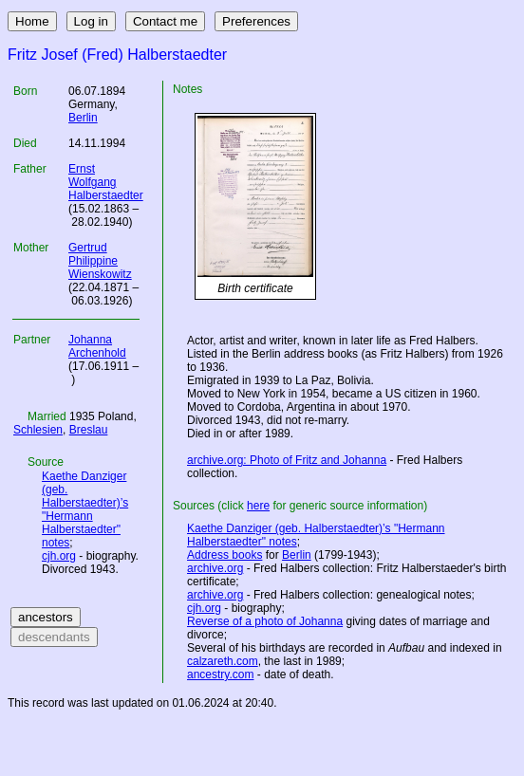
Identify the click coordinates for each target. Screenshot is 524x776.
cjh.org (59, 556)
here (258, 505)
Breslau (88, 429)
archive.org (215, 568)
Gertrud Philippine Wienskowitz (100, 261)
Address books (224, 555)
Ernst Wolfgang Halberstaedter (105, 182)
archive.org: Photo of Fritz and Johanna (286, 460)
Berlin (83, 117)
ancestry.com (220, 674)
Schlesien (38, 429)
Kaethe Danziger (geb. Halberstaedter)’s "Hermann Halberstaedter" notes (85, 509)
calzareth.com (222, 661)
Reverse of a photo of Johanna (265, 621)
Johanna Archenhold (97, 346)
